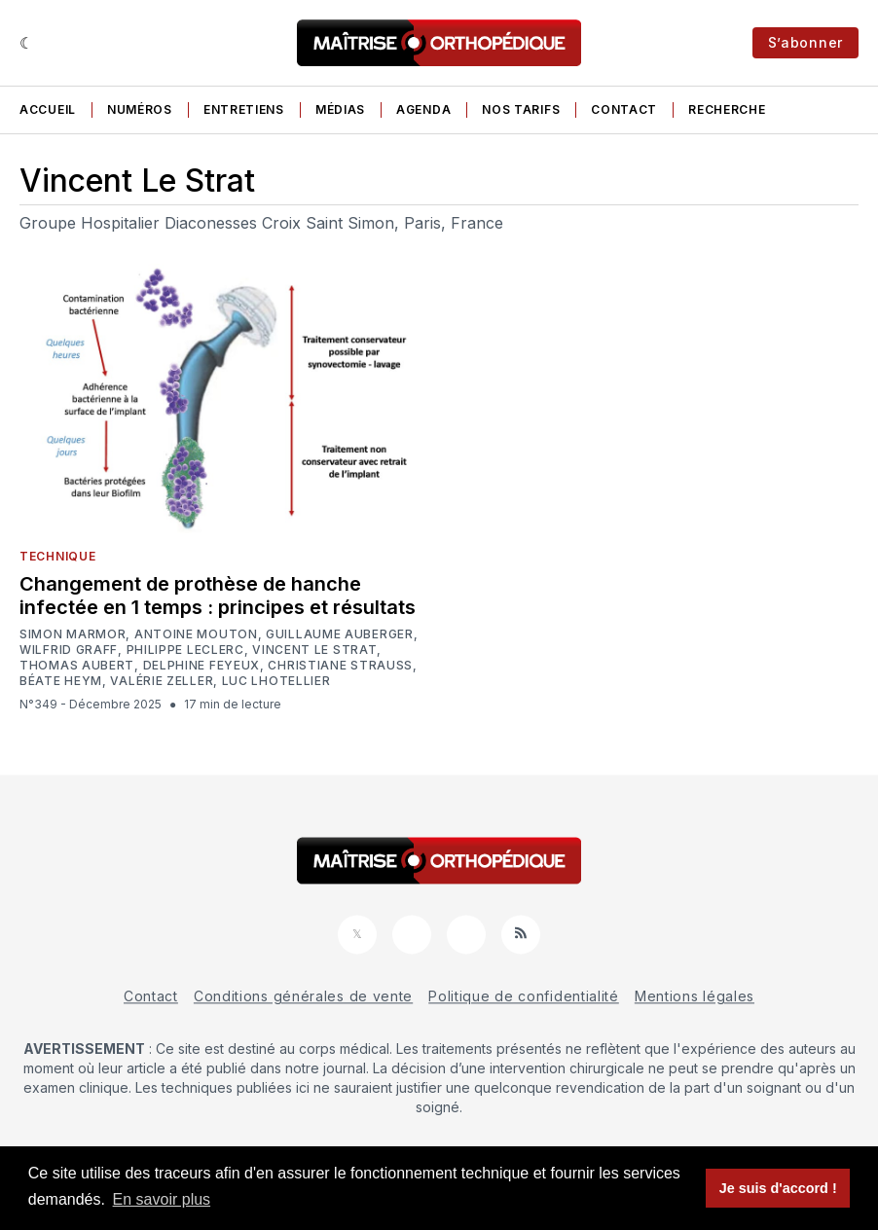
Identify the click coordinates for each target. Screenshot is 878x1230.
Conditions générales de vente (303, 996)
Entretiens (243, 109)
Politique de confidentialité (523, 996)
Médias (340, 109)
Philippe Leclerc (185, 650)
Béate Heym (60, 681)
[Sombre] (26, 43)
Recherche (726, 109)
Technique (57, 556)
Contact (624, 109)
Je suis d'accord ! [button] (778, 1188)
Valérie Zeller (161, 681)
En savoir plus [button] (162, 1199)
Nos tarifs (521, 109)
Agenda (423, 109)
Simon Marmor (72, 634)
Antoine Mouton (196, 634)
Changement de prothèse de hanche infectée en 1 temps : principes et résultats (217, 595)
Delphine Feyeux (202, 665)
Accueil (47, 109)
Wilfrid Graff (68, 650)
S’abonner (805, 42)
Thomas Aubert (76, 665)
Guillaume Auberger (340, 634)
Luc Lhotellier (276, 681)
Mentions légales (694, 996)
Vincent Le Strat (314, 650)
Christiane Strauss (340, 665)
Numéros (139, 109)
